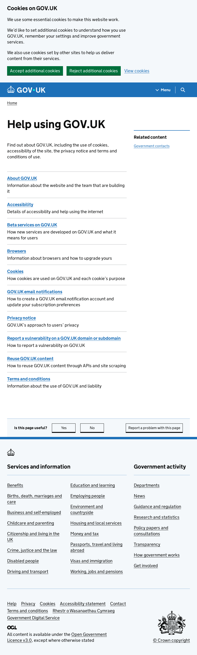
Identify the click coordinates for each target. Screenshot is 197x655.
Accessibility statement (83, 603)
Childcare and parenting (30, 523)
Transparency (147, 544)
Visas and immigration (91, 561)
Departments (147, 485)
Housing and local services (96, 523)
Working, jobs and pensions (96, 571)
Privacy (28, 603)
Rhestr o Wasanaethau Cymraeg (84, 610)
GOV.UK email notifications (34, 291)
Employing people (87, 496)
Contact (118, 603)
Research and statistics (156, 517)
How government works (157, 555)
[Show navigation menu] (163, 90)
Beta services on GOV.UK (32, 225)
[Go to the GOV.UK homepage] (26, 90)
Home (12, 103)
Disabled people (23, 561)
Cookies (15, 271)
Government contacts (152, 146)
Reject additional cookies (93, 70)
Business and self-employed (34, 512)
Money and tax (84, 533)
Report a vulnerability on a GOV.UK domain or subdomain (64, 338)
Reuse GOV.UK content (30, 358)
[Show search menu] (182, 90)
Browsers (16, 251)
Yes (68, 428)
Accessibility (20, 204)
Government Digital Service (33, 618)
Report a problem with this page (154, 428)
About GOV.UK (22, 178)
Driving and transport (27, 571)
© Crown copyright (171, 640)
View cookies (136, 71)
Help (12, 603)
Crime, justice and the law (32, 550)
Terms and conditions (28, 379)
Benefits (15, 485)
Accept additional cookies (35, 70)
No (97, 428)
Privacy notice (21, 318)
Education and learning (92, 485)
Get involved (146, 565)
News (139, 496)
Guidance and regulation (157, 506)
